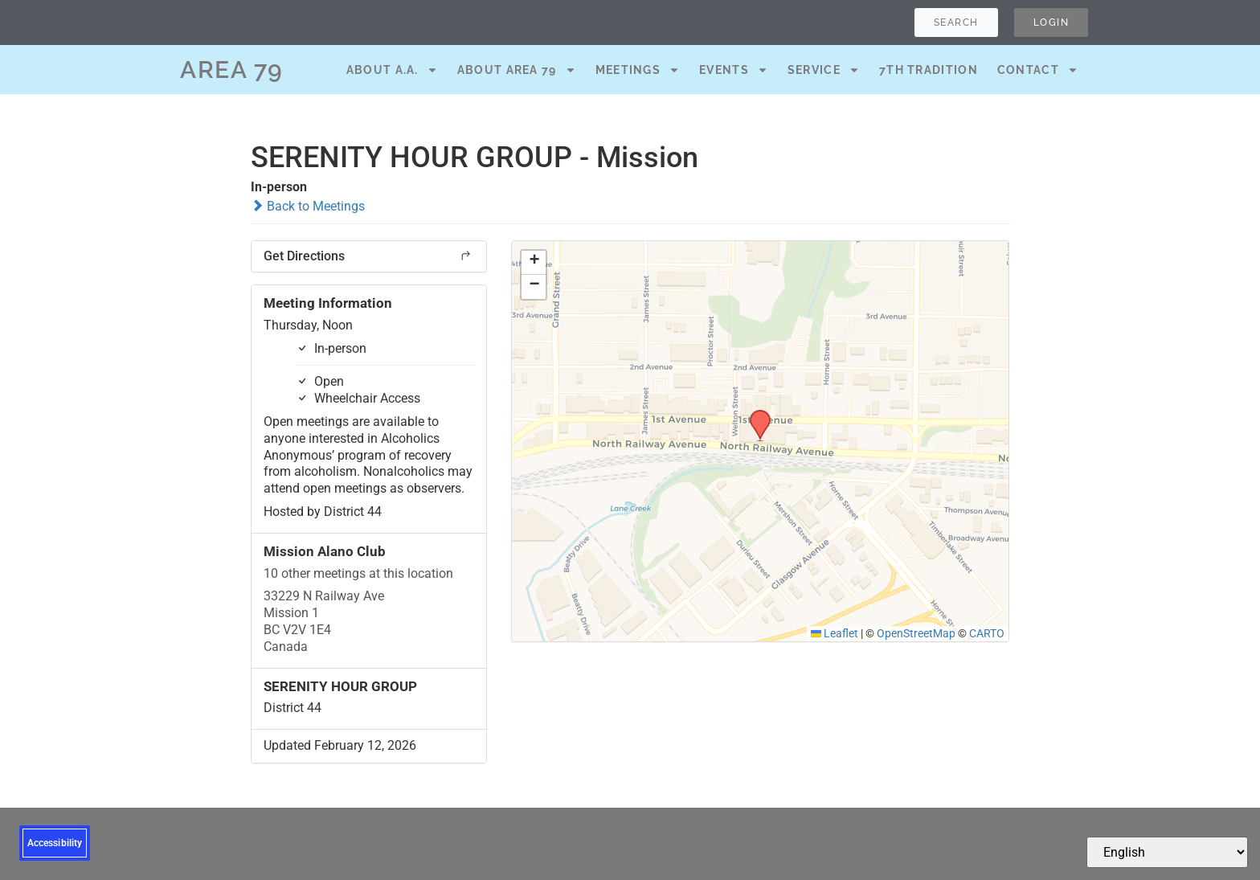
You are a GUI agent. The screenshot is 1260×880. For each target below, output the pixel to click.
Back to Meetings (308, 206)
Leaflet (835, 633)
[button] (754, 415)
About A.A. (392, 70)
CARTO (986, 633)
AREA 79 (232, 69)
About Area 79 (516, 70)
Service (824, 70)
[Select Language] (1167, 852)
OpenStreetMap (916, 633)
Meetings (637, 70)
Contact (1037, 70)
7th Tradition (928, 69)
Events (733, 70)
